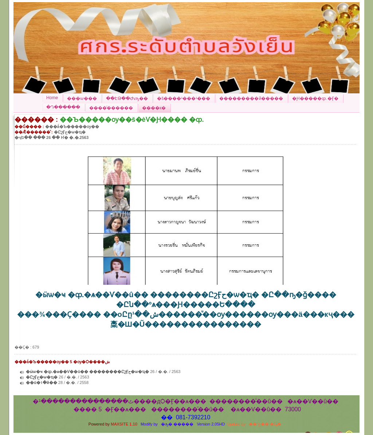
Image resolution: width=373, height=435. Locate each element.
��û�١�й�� (41, 382)
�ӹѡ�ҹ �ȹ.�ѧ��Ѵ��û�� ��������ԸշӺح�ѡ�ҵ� (87, 371)
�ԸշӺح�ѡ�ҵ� (42, 377)
